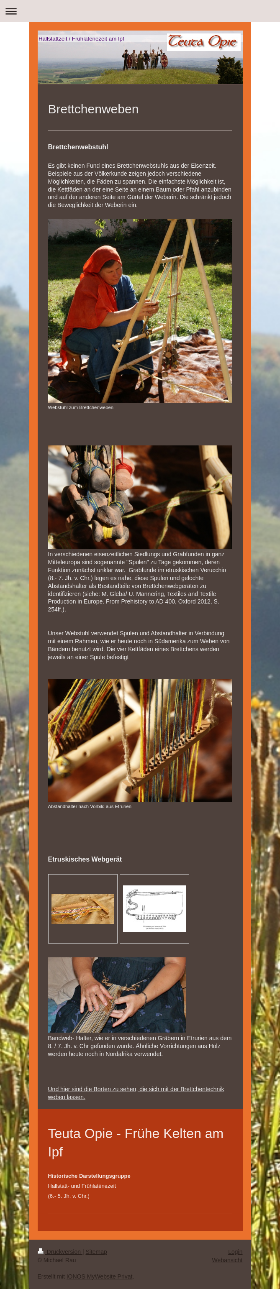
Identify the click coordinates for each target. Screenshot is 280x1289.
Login (235, 1251)
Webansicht (227, 1260)
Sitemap (96, 1251)
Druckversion (60, 1251)
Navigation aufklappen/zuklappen (140, 11)
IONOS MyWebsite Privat (100, 1276)
